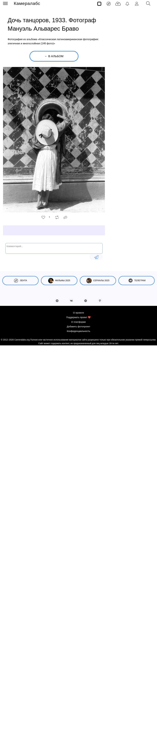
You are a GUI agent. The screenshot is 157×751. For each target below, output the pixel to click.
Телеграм (137, 281)
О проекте (78, 718)
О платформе (78, 727)
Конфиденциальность (78, 736)
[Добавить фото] (118, 3)
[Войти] (136, 3)
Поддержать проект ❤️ (78, 723)
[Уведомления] (127, 3)
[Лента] (108, 3)
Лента (20, 281)
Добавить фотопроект (78, 732)
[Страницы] (99, 3)
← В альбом (53, 56)
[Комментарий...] (54, 248)
